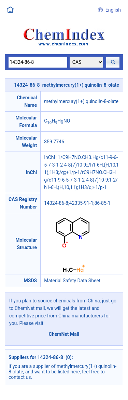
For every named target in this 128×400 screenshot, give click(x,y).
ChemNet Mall (64, 334)
